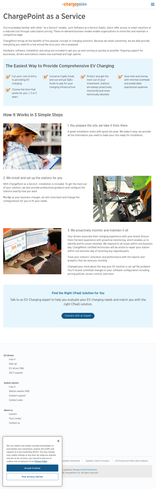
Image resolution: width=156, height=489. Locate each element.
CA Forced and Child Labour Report (131, 460)
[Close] (58, 441)
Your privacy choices (32, 476)
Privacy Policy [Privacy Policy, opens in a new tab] (41, 461)
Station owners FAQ (19, 391)
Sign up (13, 363)
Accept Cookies (32, 468)
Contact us (14, 422)
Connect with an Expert (78, 315)
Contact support (17, 395)
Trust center (15, 418)
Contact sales (16, 399)
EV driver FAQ (16, 368)
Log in (12, 359)
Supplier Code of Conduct (97, 460)
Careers (13, 413)
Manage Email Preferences (85, 469)
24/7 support (16, 372)
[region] (32, 461)
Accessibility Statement (69, 460)
